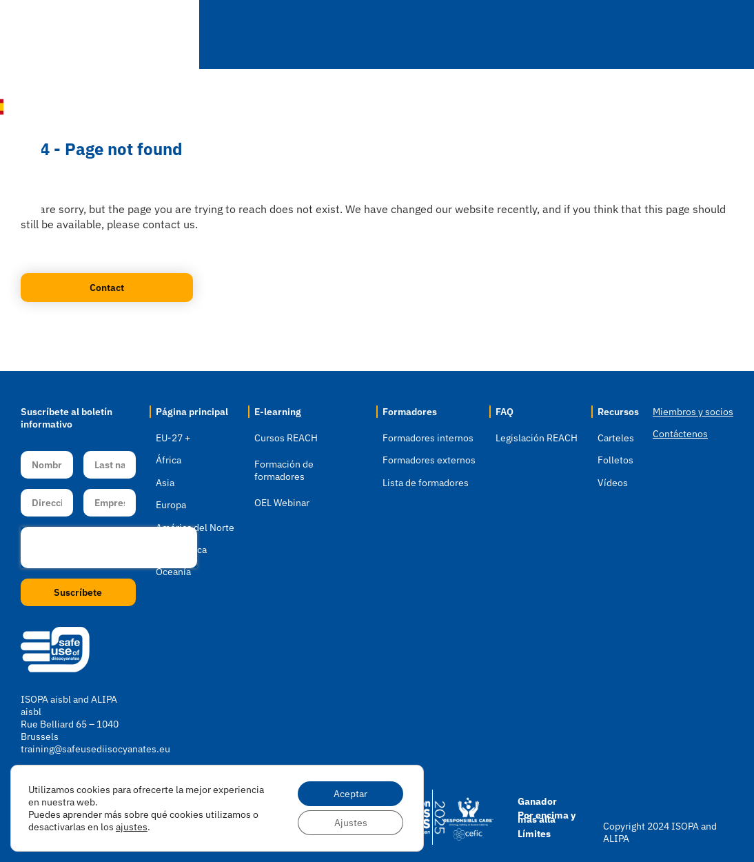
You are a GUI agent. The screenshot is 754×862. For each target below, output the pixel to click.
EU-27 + (173, 438)
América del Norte (195, 527)
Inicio (151, 34)
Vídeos (613, 483)
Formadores (450, 34)
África (168, 460)
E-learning (344, 34)
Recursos (620, 34)
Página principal (192, 411)
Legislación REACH (537, 438)
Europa (171, 505)
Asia (165, 483)
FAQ (539, 34)
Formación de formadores (284, 470)
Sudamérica (181, 549)
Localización (236, 34)
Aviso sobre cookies (169, 826)
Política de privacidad (73, 826)
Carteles (616, 438)
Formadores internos (428, 438)
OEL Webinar (281, 503)
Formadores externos (429, 460)
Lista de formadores (426, 483)
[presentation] (109, 547)
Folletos (615, 460)
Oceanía (173, 571)
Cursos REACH (286, 438)
